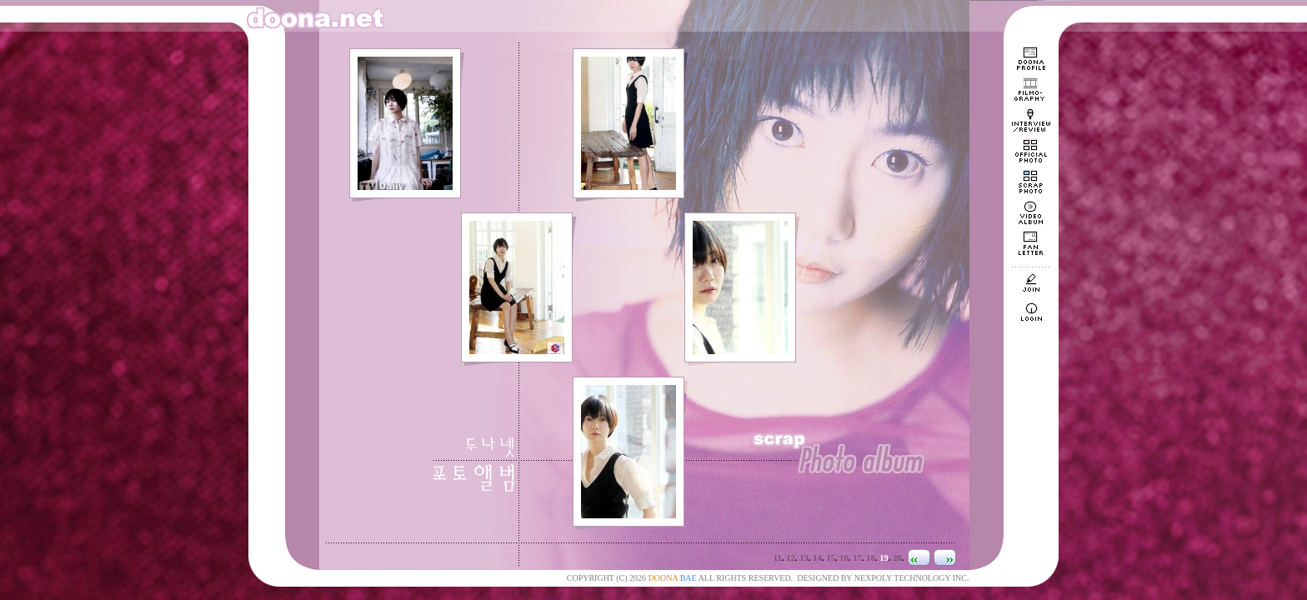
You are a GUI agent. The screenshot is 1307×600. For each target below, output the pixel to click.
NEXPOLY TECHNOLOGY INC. (911, 577)
